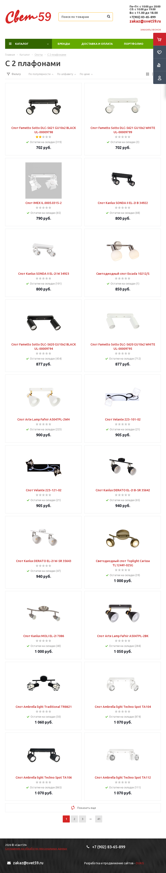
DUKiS (140, 863)
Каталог (22, 43)
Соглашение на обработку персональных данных (36, 848)
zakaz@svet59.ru (145, 21)
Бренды (64, 43)
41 (98, 818)
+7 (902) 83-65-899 (108, 847)
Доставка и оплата (97, 43)
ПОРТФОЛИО (133, 43)
